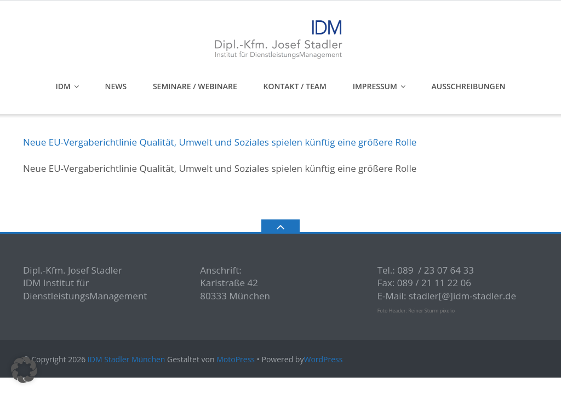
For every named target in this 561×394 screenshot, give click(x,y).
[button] (24, 370)
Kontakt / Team (295, 86)
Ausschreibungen (469, 86)
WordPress (323, 359)
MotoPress (235, 359)
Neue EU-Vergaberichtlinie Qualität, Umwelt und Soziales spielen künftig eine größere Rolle (219, 142)
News (116, 86)
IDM (62, 86)
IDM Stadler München (126, 359)
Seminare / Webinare (195, 86)
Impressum (375, 86)
